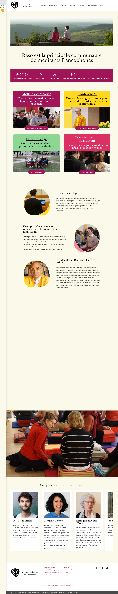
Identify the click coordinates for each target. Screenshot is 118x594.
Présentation (53, 5)
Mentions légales (34, 592)
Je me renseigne (37, 172)
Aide (60, 592)
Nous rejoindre (92, 5)
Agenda (82, 5)
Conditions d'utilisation (50, 592)
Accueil (43, 5)
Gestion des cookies (70, 592)
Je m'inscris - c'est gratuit (36, 128)
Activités (63, 5)
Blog (101, 5)
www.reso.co (22, 592)
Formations (73, 5)
